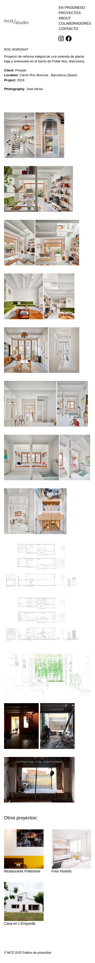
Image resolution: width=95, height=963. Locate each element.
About (65, 18)
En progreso (72, 8)
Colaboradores (75, 23)
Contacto (68, 29)
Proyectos (70, 13)
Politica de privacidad (37, 952)
